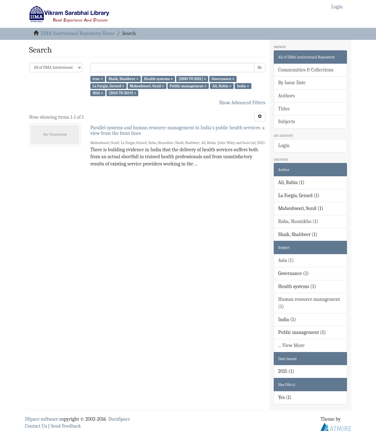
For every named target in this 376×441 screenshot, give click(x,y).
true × (98, 79)
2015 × (98, 93)
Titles (284, 109)
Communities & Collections (305, 70)
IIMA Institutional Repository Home (77, 33)
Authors (286, 96)
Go (260, 67)
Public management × (188, 86)
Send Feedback (66, 426)
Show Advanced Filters (242, 103)
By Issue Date (291, 83)
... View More (291, 345)
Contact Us (36, 426)
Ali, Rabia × (221, 86)
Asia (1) (286, 260)
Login (284, 145)
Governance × (223, 79)
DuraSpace (119, 419)
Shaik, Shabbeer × (123, 79)
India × (243, 86)
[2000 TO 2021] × (192, 79)
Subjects (286, 122)
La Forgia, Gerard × (108, 86)
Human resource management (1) (309, 302)
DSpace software (42, 419)
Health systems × (158, 79)
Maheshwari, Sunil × (147, 86)
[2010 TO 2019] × (122, 93)
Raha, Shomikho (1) (298, 221)
